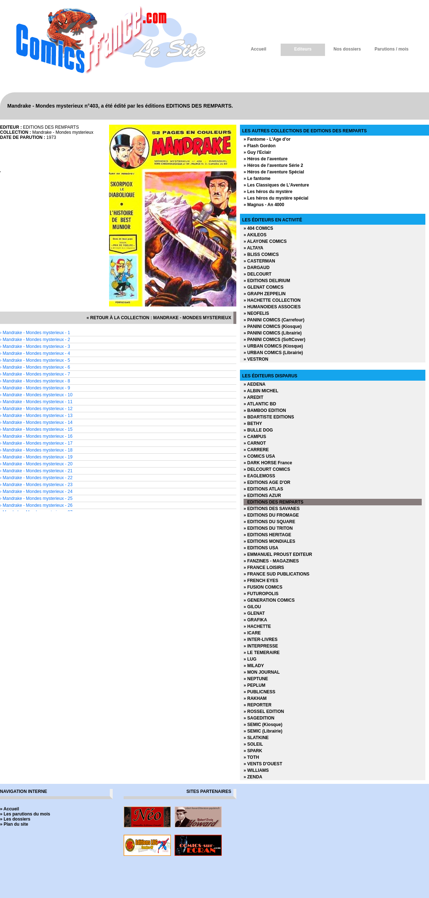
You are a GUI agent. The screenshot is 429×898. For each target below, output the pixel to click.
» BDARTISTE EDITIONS (269, 417)
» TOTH (251, 757)
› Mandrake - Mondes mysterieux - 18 (36, 450)
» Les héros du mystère (268, 191)
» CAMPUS (255, 436)
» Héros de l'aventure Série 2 (273, 165)
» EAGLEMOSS (259, 475)
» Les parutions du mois (25, 814)
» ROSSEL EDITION (264, 711)
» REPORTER (258, 704)
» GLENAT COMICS (264, 287)
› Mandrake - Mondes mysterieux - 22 (36, 477)
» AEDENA (254, 384)
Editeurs (303, 49)
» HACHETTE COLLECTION (272, 300)
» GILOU (252, 606)
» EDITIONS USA (261, 547)
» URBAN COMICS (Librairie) (273, 352)
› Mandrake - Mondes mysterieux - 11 (36, 401)
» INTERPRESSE (261, 646)
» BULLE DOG (258, 430)
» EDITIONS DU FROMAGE (271, 515)
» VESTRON (256, 359)
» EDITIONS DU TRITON (268, 528)
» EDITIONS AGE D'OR (267, 482)
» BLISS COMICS (261, 254)
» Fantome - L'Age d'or (267, 139)
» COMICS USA (259, 456)
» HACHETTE (257, 626)
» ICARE (252, 633)
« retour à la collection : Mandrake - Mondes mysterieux (159, 317)
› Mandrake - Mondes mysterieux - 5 (35, 360)
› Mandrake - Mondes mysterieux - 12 (36, 408)
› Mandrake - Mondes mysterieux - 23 (36, 484)
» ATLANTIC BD (260, 403)
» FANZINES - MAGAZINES (271, 561)
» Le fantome (257, 178)
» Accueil (9, 808)
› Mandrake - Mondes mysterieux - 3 (35, 346)
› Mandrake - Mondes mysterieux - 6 (35, 367)
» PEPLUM (254, 685)
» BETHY (253, 423)
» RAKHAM (255, 698)
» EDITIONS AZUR (262, 495)
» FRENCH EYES (261, 580)
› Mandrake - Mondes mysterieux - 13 (36, 415)
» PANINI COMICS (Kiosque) (273, 326)
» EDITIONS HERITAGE (267, 534)
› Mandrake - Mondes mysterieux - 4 (35, 353)
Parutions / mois (391, 49)
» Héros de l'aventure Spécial (274, 172)
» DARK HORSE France (268, 462)
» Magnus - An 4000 (264, 204)
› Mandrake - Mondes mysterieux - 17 (36, 443)
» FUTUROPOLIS (261, 593)
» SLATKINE (256, 737)
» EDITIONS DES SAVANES (272, 508)
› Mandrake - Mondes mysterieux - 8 (35, 381)
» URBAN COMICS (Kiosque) (273, 346)
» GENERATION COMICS (269, 600)
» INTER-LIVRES (260, 639)
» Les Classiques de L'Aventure (276, 185)
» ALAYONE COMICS (265, 241)
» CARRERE (256, 449)
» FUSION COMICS (263, 587)
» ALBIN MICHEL (261, 390)
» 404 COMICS (258, 228)
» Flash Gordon (260, 145)
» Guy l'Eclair (257, 152)
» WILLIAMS (256, 770)
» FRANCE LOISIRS (264, 567)
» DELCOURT (258, 274)
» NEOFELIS (256, 313)
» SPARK (253, 750)
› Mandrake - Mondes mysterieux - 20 (36, 463)
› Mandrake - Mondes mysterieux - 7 (35, 374)
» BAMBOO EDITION (265, 410)
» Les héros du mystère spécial (276, 198)
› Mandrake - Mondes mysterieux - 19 (36, 457)
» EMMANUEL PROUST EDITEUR (278, 554)
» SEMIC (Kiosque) (263, 724)
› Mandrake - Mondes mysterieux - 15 (36, 429)
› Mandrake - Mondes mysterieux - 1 (35, 332)
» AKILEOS (255, 234)
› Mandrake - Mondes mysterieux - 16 (36, 436)
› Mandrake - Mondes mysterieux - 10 (36, 394)
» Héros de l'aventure (266, 158)
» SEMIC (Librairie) (263, 731)
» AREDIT (253, 397)
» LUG (250, 659)
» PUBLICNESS (259, 691)
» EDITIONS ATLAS (263, 489)
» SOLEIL (253, 744)
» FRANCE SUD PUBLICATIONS (276, 574)
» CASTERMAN (259, 261)
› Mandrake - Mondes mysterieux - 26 (36, 505)
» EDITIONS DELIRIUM (267, 280)
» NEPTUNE (256, 678)
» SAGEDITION (259, 718)
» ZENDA (253, 776)
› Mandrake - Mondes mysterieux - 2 (35, 339)
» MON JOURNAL (262, 672)
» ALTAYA (253, 247)
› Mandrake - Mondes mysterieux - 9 (35, 387)
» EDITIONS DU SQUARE (269, 521)
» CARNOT (255, 443)
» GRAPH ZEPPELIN (264, 293)
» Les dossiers (15, 819)
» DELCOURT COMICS (267, 469)
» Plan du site (14, 824)
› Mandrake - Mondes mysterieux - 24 (36, 491)
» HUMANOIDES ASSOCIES (272, 306)
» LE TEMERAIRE (262, 652)
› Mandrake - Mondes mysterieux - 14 (36, 422)
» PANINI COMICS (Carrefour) (274, 319)
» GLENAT (254, 613)
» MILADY (254, 665)
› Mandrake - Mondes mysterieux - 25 (36, 498)
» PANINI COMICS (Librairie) (273, 333)
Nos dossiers (347, 49)
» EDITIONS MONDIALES (269, 541)
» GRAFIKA (255, 619)
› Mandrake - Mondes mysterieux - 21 (36, 470)
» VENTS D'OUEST (263, 763)
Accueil (258, 49)
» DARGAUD (256, 267)
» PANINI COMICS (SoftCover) (274, 339)
